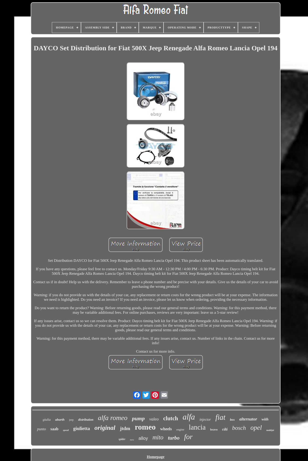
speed (66, 430)
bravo (214, 429)
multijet (270, 430)
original (104, 427)
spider (122, 439)
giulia (47, 419)
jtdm (125, 428)
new (132, 439)
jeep (71, 419)
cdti (224, 429)
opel (256, 427)
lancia (197, 427)
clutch (170, 418)
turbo (173, 438)
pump (138, 418)
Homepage (155, 457)
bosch (239, 428)
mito (157, 437)
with (265, 419)
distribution (85, 419)
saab (54, 429)
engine (180, 429)
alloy (143, 438)
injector (205, 419)
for (188, 437)
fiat (220, 417)
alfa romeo (113, 417)
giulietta (81, 428)
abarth (60, 419)
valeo (154, 419)
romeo (145, 427)
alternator (248, 419)
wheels (166, 429)
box (232, 419)
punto (41, 429)
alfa (189, 417)
